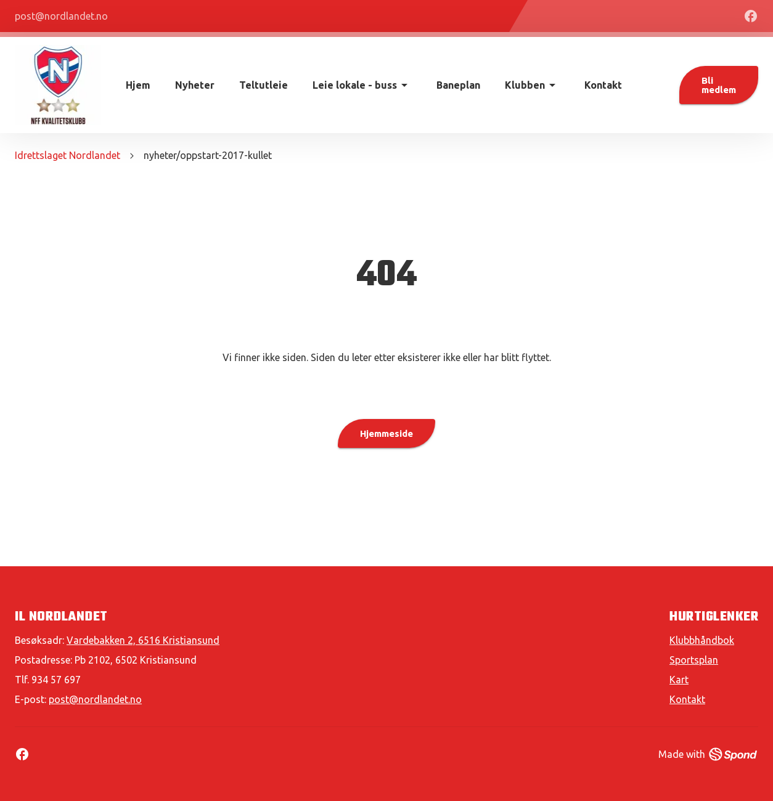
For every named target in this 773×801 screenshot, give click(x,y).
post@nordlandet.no (95, 699)
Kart (679, 679)
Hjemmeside (386, 433)
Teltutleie (263, 85)
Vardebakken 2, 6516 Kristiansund (143, 640)
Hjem (138, 85)
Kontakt (603, 85)
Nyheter (195, 85)
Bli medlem (718, 85)
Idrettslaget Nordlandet (67, 155)
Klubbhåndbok (701, 640)
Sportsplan (693, 659)
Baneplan (458, 85)
